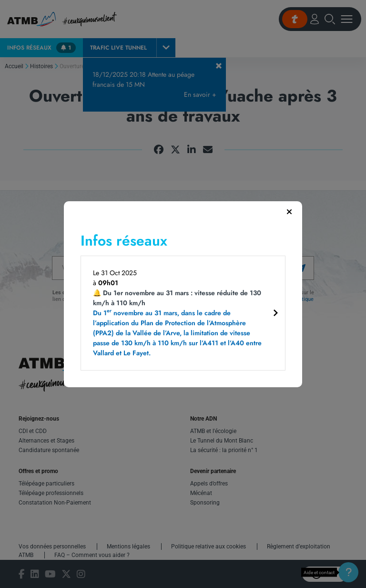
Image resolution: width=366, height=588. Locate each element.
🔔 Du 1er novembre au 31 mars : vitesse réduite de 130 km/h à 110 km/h (179, 323)
